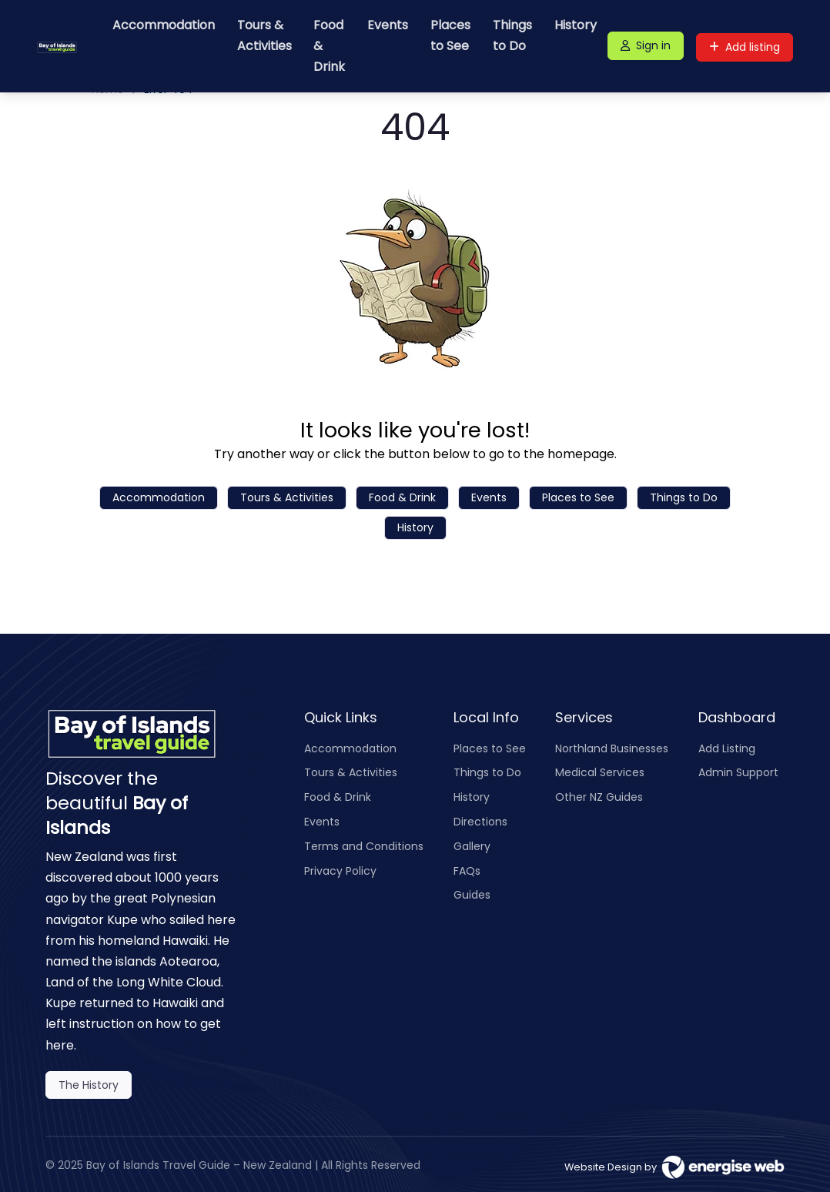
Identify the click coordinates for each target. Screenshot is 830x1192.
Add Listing (726, 748)
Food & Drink (329, 45)
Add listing (744, 47)
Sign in (646, 45)
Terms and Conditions (363, 846)
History (575, 25)
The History (89, 1085)
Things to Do (512, 35)
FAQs (466, 871)
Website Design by (674, 1167)
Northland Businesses (611, 748)
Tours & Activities (264, 35)
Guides (471, 894)
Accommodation (163, 25)
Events (387, 25)
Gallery (471, 846)
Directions (480, 821)
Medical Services (599, 772)
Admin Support (738, 772)
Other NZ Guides (599, 797)
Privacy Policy (340, 871)
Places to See (450, 35)
